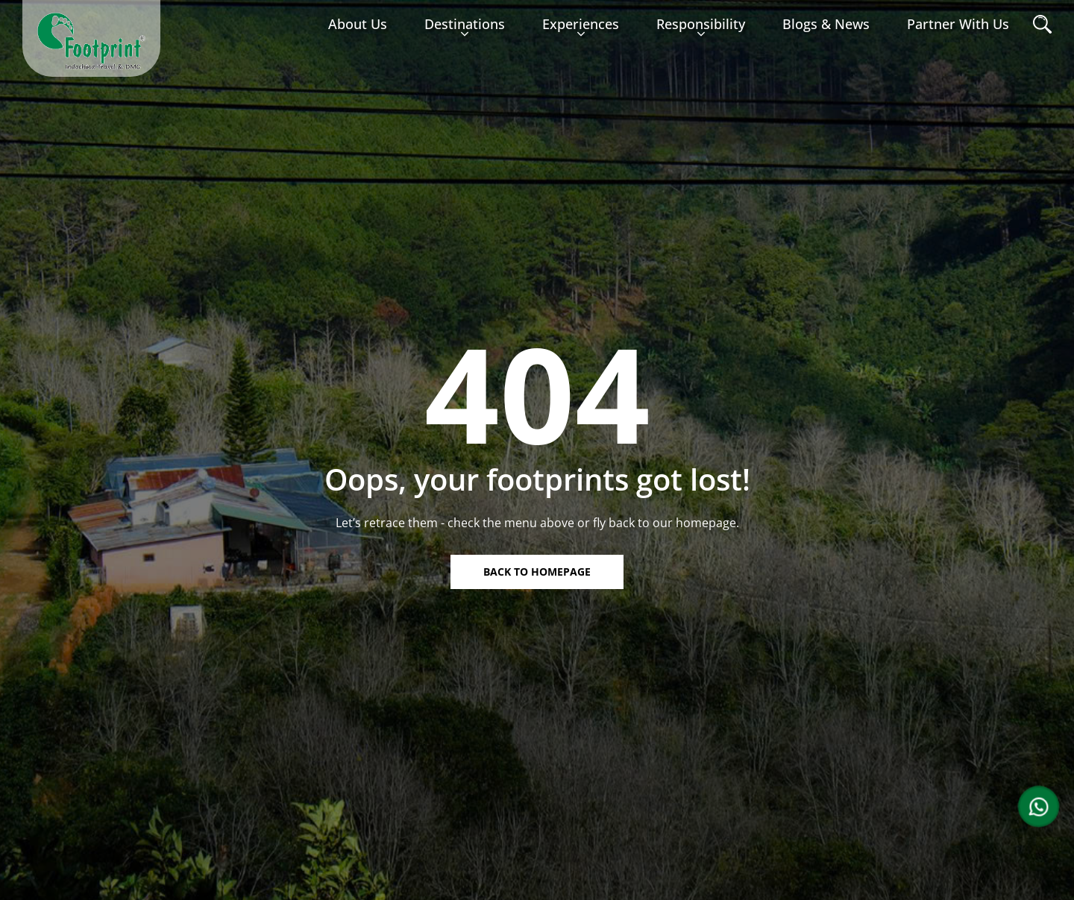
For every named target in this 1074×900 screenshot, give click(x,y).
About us (357, 24)
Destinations (464, 30)
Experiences (580, 30)
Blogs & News (826, 24)
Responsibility (700, 30)
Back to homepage (537, 571)
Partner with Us (958, 24)
